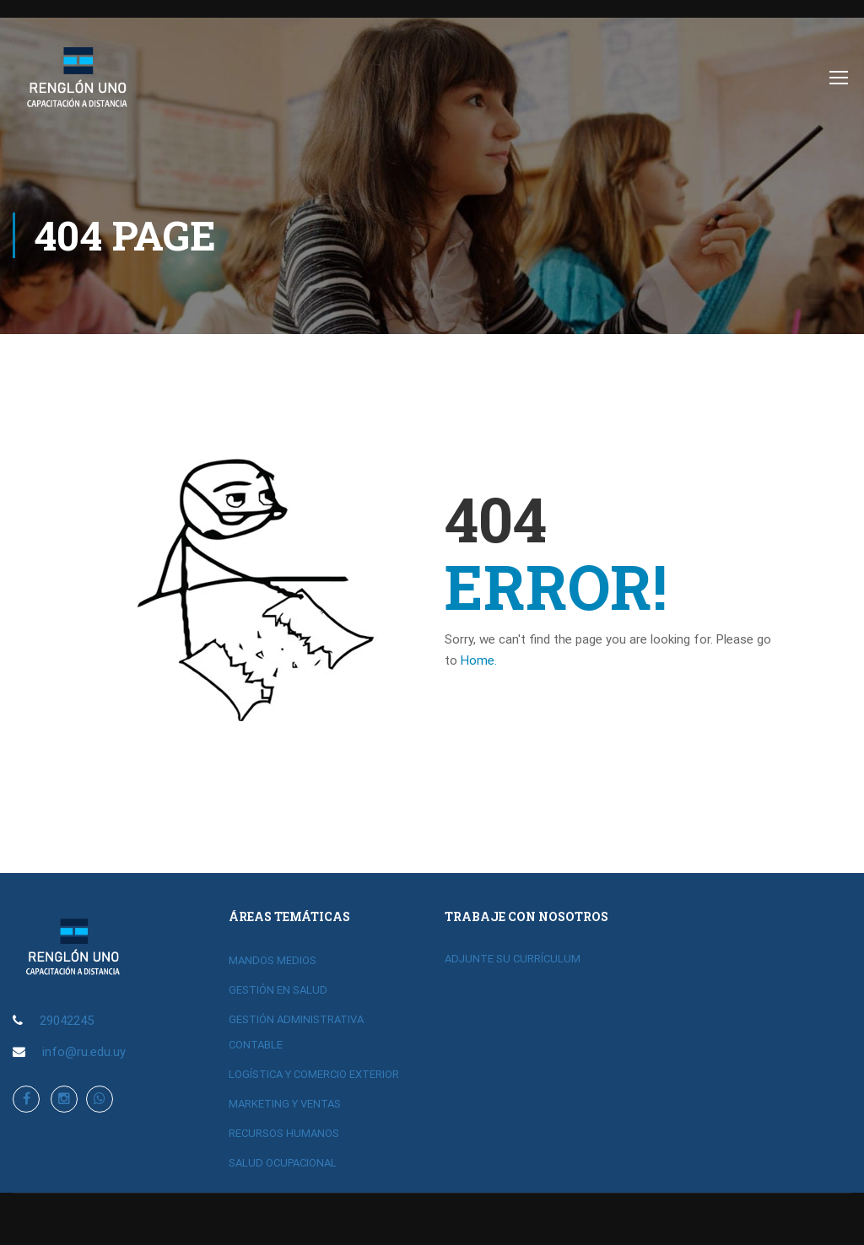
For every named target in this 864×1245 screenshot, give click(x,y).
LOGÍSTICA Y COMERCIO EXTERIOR (314, 1074)
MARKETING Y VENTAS (285, 1103)
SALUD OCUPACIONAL (283, 1162)
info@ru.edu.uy (84, 1051)
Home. (479, 660)
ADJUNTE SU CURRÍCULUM (512, 958)
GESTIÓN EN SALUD (278, 990)
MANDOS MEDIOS (272, 960)
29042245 (67, 1020)
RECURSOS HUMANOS (284, 1133)
